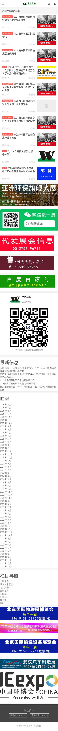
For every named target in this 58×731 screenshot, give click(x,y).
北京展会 (4, 587)
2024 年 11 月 (6, 457)
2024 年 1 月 (5, 489)
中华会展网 (29, 3)
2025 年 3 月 (5, 445)
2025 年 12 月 (6, 417)
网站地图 (37, 726)
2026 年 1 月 (5, 414)
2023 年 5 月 (5, 513)
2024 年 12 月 (6, 454)
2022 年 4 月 (5, 554)
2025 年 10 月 (6, 423)
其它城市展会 (8, 17)
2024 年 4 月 (5, 479)
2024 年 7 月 (5, 470)
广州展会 (4, 597)
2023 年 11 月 (6, 495)
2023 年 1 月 (5, 526)
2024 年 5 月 (5, 476)
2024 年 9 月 (5, 464)
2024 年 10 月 (6, 461)
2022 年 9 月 (5, 538)
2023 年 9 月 (5, 501)
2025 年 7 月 (5, 432)
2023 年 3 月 (5, 520)
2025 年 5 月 (5, 439)
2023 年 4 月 (5, 517)
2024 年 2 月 (5, 485)
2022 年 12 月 (6, 529)
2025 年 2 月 (5, 448)
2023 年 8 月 (5, 504)
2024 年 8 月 (5, 467)
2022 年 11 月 (6, 532)
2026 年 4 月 (5, 404)
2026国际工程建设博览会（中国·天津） (18, 383)
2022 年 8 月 (5, 542)
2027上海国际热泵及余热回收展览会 (17, 380)
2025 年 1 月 (5, 451)
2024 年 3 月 (5, 482)
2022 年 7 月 (5, 545)
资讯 (5, 67)
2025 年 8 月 (5, 429)
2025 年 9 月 (5, 426)
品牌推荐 (4, 591)
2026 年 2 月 (5, 411)
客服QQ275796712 (18, 715)
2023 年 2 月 (5, 523)
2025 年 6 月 (5, 436)
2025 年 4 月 (5, 442)
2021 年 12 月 (6, 566)
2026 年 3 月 (5, 408)
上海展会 (4, 581)
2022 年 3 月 (5, 557)
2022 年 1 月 (5, 563)
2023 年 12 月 (6, 492)
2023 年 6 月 (5, 510)
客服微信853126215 (39, 715)
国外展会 (4, 594)
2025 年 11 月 (6, 420)
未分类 (3, 600)
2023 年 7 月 (5, 507)
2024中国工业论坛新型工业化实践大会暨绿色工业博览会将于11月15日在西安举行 (18, 70)
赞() (32, 27)
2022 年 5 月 (5, 551)
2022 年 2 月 (5, 560)
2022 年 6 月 (5, 548)
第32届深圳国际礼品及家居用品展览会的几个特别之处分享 (18, 87)
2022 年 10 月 (6, 535)
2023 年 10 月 (6, 498)
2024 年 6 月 (5, 473)
